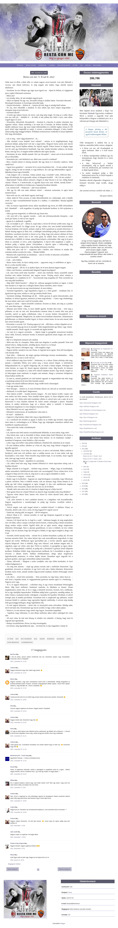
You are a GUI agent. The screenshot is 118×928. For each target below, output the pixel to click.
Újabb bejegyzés (12, 869)
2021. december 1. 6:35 (17, 825)
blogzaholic (60, 639)
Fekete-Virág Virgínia (17, 843)
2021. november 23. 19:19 (18, 711)
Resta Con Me (31, 65)
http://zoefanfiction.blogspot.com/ (91, 424)
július (85, 466)
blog (17, 639)
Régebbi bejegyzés (64, 869)
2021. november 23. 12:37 (18, 673)
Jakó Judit (13, 832)
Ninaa (12, 855)
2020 (83, 483)
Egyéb (75, 65)
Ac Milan (10, 639)
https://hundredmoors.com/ (88, 428)
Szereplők (42, 65)
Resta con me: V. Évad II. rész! (92, 456)
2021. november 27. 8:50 (18, 787)
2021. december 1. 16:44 (18, 837)
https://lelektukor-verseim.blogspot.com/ (93, 410)
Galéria (52, 65)
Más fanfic (97, 65)
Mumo (12, 679)
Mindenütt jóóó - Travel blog (19, 755)
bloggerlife (50, 639)
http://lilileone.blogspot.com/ (89, 414)
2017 (83, 491)
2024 (83, 443)
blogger (42, 639)
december (86, 451)
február (85, 477)
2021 (83, 449)
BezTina (13, 654)
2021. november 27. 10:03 (18, 801)
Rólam (87, 65)
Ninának (91, 113)
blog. (35, 639)
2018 (83, 489)
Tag (81, 65)
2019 (83, 486)
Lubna (12, 807)
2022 (83, 446)
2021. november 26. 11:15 (18, 761)
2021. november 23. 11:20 (18, 661)
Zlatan (69, 639)
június (85, 469)
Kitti (11, 706)
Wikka (12, 780)
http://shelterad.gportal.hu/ (88, 421)
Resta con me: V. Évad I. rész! (92, 459)
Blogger (62, 923)
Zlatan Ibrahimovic (13, 642)
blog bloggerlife (26, 639)
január (85, 480)
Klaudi (12, 767)
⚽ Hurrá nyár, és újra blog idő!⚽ (101, 362)
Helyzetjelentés (64, 65)
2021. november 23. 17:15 (18, 688)
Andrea (12, 668)
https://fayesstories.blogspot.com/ (90, 403)
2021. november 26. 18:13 (18, 774)
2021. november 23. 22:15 (18, 722)
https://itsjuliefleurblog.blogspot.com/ (92, 432)
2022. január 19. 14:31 (17, 860)
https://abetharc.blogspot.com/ (89, 406)
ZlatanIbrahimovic (27, 642)
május (85, 472)
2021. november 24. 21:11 (18, 736)
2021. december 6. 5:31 (17, 848)
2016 (83, 494)
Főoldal (20, 65)
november (86, 454)
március (86, 474)
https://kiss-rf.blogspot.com (88, 417)
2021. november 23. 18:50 (18, 700)
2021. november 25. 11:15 (18, 749)
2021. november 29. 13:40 (18, 812)
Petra (12, 729)
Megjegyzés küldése (14, 864)
